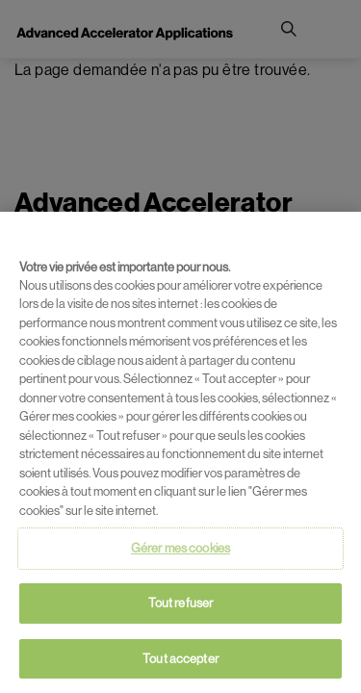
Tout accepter (180, 661)
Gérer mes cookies (180, 552)
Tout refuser (181, 606)
